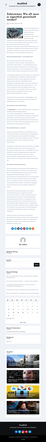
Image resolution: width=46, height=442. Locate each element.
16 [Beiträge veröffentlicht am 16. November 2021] (13, 309)
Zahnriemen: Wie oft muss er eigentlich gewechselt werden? (23, 17)
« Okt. (21, 322)
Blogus (26, 437)
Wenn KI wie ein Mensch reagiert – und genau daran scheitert (22, 281)
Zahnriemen (12, 109)
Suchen (8, 260)
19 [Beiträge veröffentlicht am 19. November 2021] (27, 309)
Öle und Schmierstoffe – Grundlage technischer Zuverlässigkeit (22, 293)
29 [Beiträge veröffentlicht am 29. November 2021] (8, 315)
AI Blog (23, 439)
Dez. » (24, 322)
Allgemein (9, 341)
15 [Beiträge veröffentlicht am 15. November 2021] (8, 309)
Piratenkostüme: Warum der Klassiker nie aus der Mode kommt (22, 289)
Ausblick (22, 3)
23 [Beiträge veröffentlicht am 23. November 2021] (13, 312)
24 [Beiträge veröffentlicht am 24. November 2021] (18, 312)
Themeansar (34, 437)
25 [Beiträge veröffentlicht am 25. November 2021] (23, 312)
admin (12, 23)
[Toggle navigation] (6, 4)
